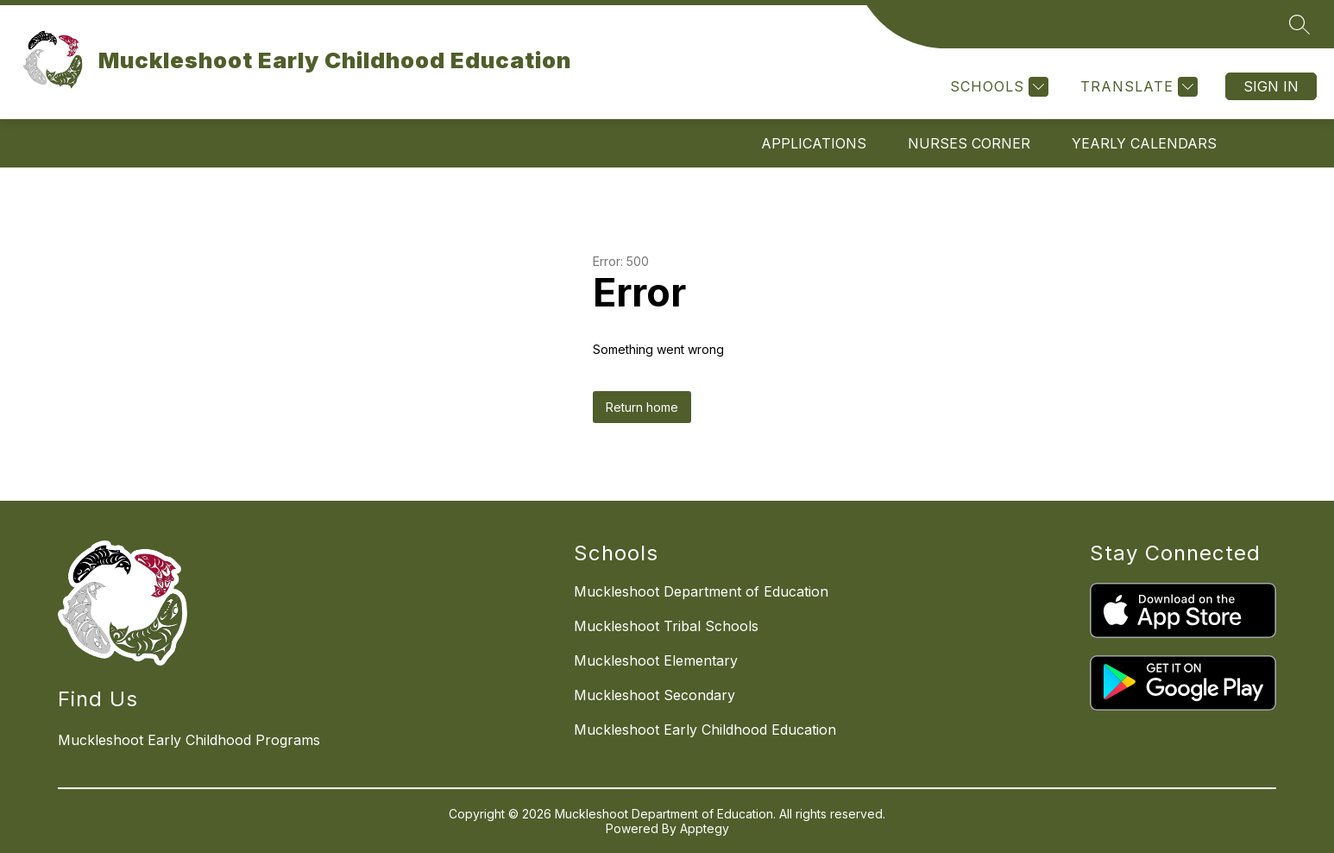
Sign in (1271, 86)
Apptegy (704, 828)
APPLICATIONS (813, 143)
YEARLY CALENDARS (1144, 143)
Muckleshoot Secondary (654, 695)
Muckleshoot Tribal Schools (666, 626)
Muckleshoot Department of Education (701, 591)
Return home (642, 407)
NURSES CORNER (969, 143)
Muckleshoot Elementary (656, 660)
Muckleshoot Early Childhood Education (705, 729)
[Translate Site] (1137, 87)
